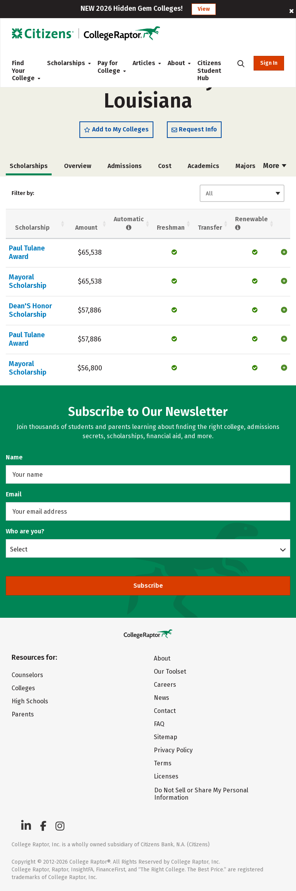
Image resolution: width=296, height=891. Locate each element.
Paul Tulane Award (27, 252)
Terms (163, 763)
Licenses (166, 776)
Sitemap (165, 737)
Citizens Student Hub (209, 70)
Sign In (269, 63)
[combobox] (242, 193)
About (176, 63)
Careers (165, 684)
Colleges (23, 688)
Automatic (129, 223)
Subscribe (148, 585)
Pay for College (109, 66)
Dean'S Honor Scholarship (30, 310)
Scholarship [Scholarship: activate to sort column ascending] (32, 227)
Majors (245, 166)
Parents (23, 714)
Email (14, 494)
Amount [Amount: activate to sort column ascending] (86, 227)
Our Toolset (170, 671)
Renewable (251, 223)
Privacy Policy (173, 750)
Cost (165, 166)
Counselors (27, 675)
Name (14, 457)
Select (18, 549)
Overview (77, 166)
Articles (144, 63)
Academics (203, 166)
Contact (165, 710)
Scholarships (66, 63)
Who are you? (25, 531)
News (161, 697)
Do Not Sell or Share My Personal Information (201, 794)
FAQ (159, 724)
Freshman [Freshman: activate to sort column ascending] (171, 227)
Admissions (125, 166)
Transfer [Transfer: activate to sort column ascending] (210, 227)
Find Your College (23, 70)
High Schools (30, 701)
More (274, 165)
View (204, 9)
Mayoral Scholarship (27, 281)
